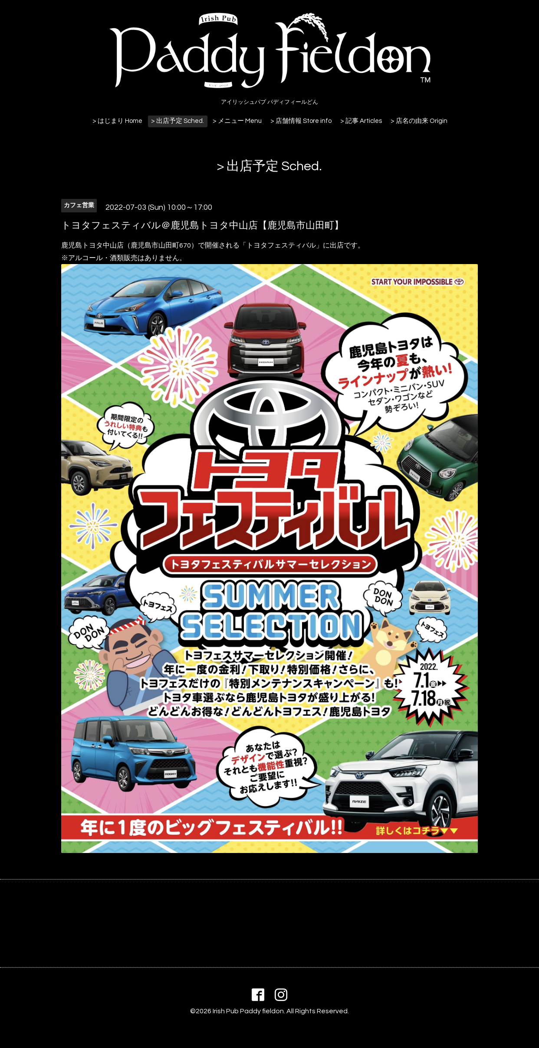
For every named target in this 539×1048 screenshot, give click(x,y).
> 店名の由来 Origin (419, 121)
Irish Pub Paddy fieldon (248, 1011)
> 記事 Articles (361, 121)
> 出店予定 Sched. (177, 121)
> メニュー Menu (237, 121)
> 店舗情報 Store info (301, 121)
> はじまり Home (117, 121)
